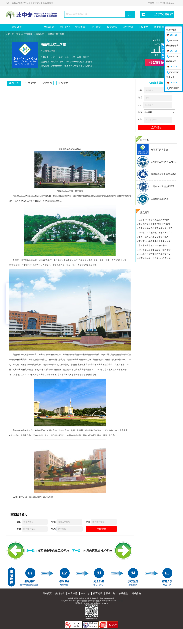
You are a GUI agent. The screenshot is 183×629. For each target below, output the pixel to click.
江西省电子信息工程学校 (53, 550)
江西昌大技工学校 (159, 199)
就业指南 (159, 26)
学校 (73, 149)
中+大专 (96, 26)
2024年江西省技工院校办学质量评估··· (155, 254)
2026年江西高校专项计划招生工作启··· (155, 233)
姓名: (19, 522)
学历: (53, 529)
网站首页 (49, 26)
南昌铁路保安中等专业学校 (163, 174)
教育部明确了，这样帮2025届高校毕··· (155, 258)
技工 (69, 149)
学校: (88, 522)
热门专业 (64, 26)
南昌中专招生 (84, 598)
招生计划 (127, 26)
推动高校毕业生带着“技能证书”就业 (154, 224)
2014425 (173, 35)
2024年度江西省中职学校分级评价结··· (155, 250)
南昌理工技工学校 (56, 34)
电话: (53, 522)
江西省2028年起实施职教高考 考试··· (155, 220)
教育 (81, 196)
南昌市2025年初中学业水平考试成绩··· (155, 241)
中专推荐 (80, 26)
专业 (41, 354)
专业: (19, 529)
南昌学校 (40, 34)
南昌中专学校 (73, 598)
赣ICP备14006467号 (107, 598)
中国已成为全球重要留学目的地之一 (155, 237)
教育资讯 (112, 26)
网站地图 (120, 601)
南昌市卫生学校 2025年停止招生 (153, 245)
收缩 (163, 51)
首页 (18, 34)
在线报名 (143, 26)
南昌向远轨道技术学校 (97, 550)
